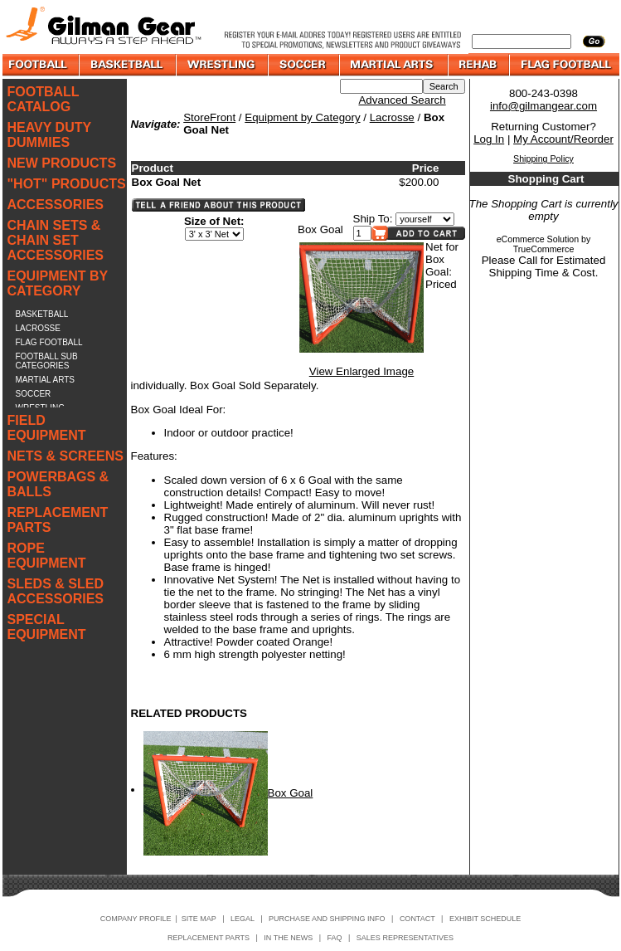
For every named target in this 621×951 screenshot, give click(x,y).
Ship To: (373, 218)
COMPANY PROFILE (136, 918)
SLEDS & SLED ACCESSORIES (55, 591)
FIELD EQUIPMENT (46, 427)
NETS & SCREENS (65, 456)
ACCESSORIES (55, 205)
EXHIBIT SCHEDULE (485, 918)
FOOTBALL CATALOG (43, 99)
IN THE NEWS (288, 938)
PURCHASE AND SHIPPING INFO (327, 918)
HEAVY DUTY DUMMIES (49, 134)
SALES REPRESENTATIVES (405, 938)
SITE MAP (199, 918)
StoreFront (209, 117)
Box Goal (290, 793)
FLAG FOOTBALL (49, 342)
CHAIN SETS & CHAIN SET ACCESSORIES (55, 240)
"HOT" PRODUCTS (66, 184)
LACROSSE (38, 328)
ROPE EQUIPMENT (46, 555)
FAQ (334, 938)
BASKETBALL (42, 314)
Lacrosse (392, 117)
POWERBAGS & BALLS (58, 484)
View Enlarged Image (361, 371)
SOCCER (33, 393)
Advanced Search (401, 100)
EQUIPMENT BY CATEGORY (58, 283)
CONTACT (417, 918)
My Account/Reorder (563, 139)
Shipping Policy (543, 158)
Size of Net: (214, 221)
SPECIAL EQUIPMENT (46, 626)
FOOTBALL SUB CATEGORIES (47, 361)
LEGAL (242, 918)
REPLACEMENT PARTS (58, 519)
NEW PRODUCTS (62, 163)
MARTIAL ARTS (45, 379)
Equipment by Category (302, 117)
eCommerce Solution (538, 239)
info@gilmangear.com (543, 106)
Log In (488, 139)
